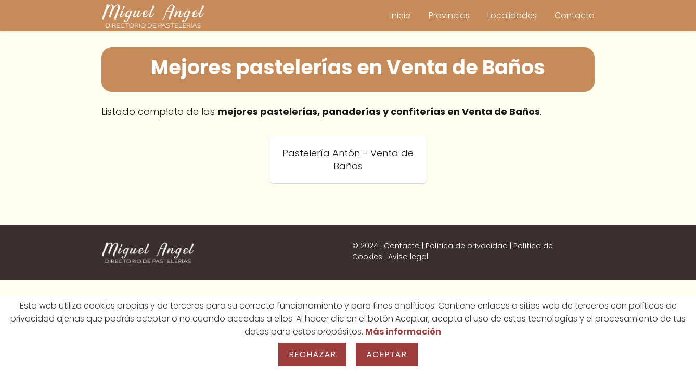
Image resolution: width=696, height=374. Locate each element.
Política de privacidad (467, 246)
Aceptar (386, 354)
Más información (403, 332)
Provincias (449, 15)
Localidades (512, 15)
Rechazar (312, 354)
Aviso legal (408, 256)
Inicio (400, 15)
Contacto (575, 15)
